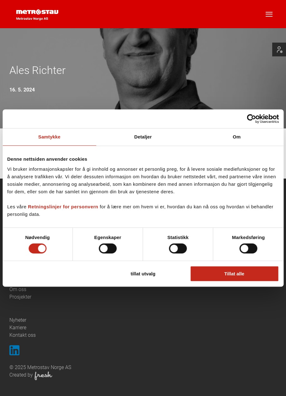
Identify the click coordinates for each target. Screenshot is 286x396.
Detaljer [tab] (143, 136)
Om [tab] (237, 136)
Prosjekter (20, 297)
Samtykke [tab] (49, 136)
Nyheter (17, 320)
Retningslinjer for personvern (63, 206)
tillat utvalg (143, 273)
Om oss (17, 289)
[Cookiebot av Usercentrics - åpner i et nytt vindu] (251, 118)
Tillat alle (234, 273)
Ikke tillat (52, 273)
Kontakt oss (22, 335)
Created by (30, 375)
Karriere (17, 328)
